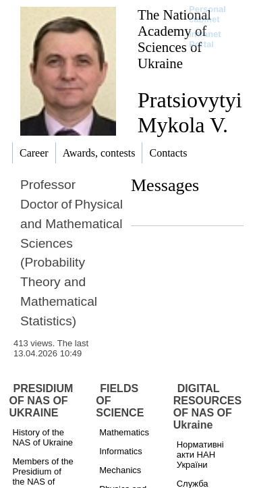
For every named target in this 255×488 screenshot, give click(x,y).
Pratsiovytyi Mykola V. (190, 112)
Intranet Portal (205, 39)
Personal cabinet (207, 14)
